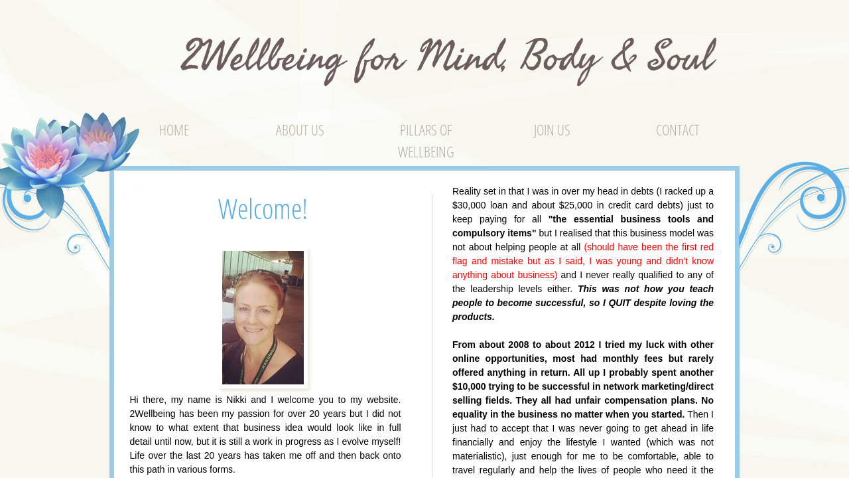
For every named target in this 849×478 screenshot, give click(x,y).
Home (174, 129)
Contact (678, 129)
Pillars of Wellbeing (426, 140)
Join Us (552, 129)
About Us (300, 129)
